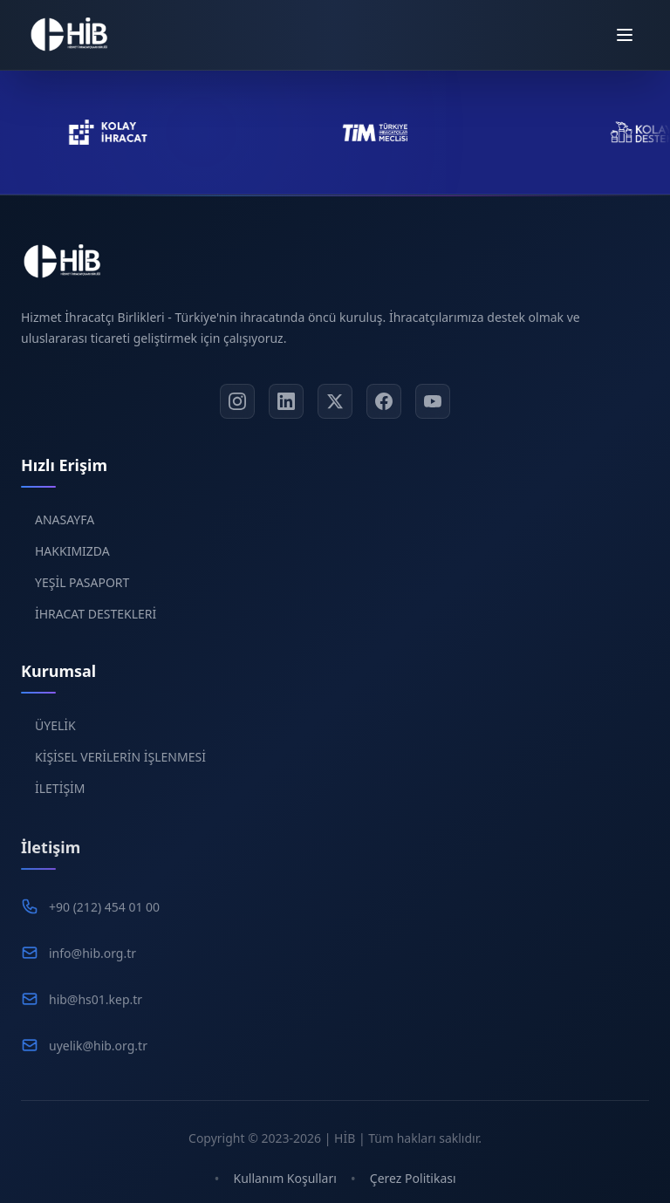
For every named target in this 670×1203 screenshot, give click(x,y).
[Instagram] (237, 407)
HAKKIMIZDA (72, 561)
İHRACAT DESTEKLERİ (95, 624)
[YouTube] (432, 407)
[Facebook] (383, 407)
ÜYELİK (55, 740)
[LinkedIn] (286, 407)
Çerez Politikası (413, 1178)
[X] (335, 407)
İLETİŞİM (60, 803)
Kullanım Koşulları (284, 1178)
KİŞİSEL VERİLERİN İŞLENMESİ (120, 771)
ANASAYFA (64, 530)
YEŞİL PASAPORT (82, 592)
